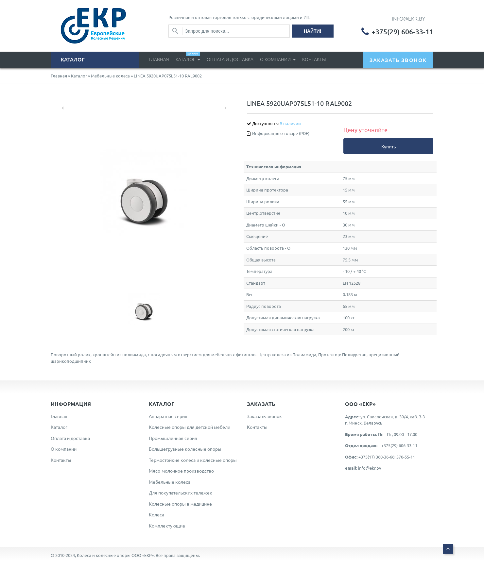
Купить (388, 146)
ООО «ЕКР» (142, 555)
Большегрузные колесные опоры (185, 449)
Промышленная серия (173, 438)
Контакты (314, 59)
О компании (276, 59)
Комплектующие (167, 525)
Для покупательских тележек (180, 492)
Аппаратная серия (168, 416)
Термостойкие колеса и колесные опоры (193, 460)
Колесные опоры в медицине (180, 504)
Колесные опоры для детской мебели (189, 427)
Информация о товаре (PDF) (280, 133)
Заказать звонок (264, 416)
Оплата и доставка (230, 59)
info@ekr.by (369, 468)
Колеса (156, 514)
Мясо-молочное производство (181, 471)
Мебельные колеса (110, 75)
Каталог (188, 57)
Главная (159, 59)
